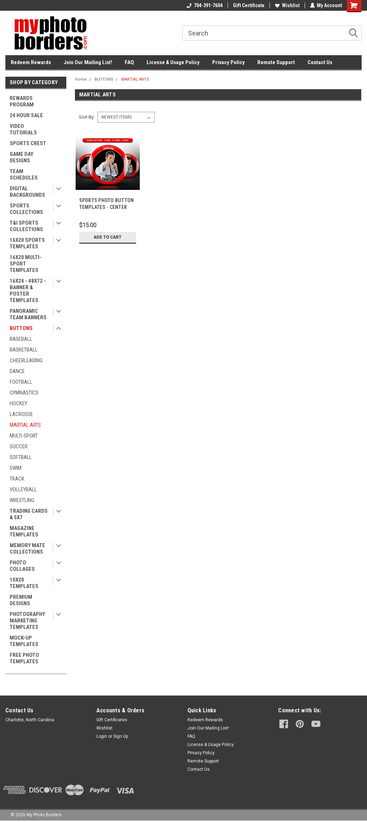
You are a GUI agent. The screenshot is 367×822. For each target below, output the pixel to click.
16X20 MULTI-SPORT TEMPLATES (26, 263)
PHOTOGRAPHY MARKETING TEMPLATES (27, 620)
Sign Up (120, 736)
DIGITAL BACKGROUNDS (27, 191)
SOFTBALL (21, 457)
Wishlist (287, 5)
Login (101, 736)
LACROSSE (21, 414)
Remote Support (276, 62)
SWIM (16, 468)
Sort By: (87, 117)
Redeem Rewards (31, 62)
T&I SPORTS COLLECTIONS (26, 226)
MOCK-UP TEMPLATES (24, 641)
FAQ (129, 62)
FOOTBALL (21, 382)
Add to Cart (108, 237)
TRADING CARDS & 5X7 (29, 514)
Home (81, 79)
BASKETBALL (24, 350)
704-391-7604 (204, 5)
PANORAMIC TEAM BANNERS (28, 314)
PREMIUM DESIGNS (21, 600)
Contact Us (320, 62)
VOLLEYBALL (23, 489)
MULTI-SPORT (24, 435)
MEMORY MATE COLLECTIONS (27, 548)
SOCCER (19, 446)
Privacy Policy (228, 62)
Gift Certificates (111, 719)
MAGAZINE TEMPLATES (24, 531)
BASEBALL (21, 339)
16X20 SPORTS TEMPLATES (27, 243)
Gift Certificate (248, 5)
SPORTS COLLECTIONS (26, 208)
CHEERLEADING (26, 360)
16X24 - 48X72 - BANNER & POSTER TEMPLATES (28, 291)
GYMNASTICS (24, 393)
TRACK (17, 478)
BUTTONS (21, 328)
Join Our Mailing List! (87, 62)
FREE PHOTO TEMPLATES (24, 658)
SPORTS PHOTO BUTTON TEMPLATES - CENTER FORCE (106, 207)
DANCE (17, 371)
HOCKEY (18, 403)
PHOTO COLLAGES (22, 565)
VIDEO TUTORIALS (23, 129)
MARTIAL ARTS (25, 425)
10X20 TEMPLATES (24, 583)
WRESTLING (22, 500)
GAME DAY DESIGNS (21, 157)
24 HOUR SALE (26, 115)
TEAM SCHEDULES (24, 174)
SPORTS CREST (28, 143)
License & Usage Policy (173, 62)
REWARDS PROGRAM (22, 101)
